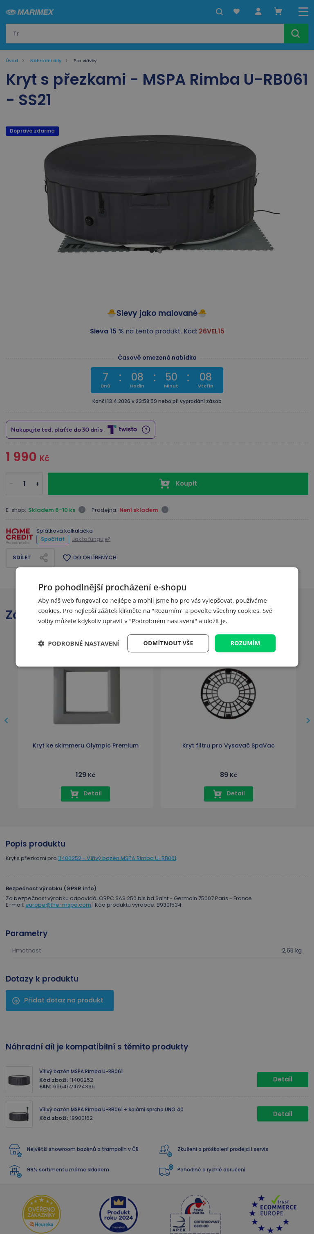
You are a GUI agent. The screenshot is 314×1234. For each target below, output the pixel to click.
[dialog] (157, 617)
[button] (78, 643)
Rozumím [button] (245, 643)
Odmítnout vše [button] (168, 643)
